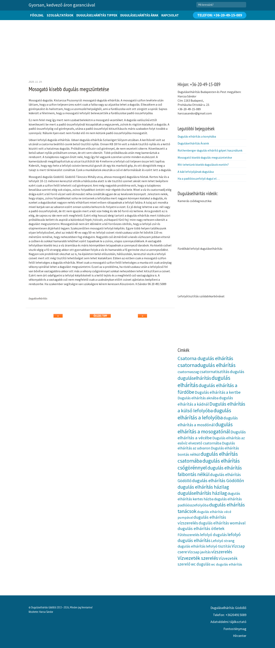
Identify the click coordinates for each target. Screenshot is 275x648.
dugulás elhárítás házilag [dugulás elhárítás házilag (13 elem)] (203, 487)
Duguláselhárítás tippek (96, 15)
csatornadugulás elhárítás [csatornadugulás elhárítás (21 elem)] (206, 365)
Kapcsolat (170, 15)
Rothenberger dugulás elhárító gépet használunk (210, 150)
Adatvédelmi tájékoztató (228, 621)
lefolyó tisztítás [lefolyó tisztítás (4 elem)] (218, 546)
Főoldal (37, 15)
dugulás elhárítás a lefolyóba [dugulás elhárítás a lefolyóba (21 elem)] (204, 414)
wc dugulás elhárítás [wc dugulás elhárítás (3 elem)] (226, 564)
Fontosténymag (234, 629)
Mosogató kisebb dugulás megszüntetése (205, 157)
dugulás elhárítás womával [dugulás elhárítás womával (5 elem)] (222, 523)
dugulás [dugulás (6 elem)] (237, 371)
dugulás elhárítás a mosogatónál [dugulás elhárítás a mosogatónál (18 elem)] (205, 428)
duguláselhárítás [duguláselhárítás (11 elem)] (194, 378)
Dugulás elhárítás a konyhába (197, 136)
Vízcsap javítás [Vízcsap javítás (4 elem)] (199, 551)
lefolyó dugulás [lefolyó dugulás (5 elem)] (213, 534)
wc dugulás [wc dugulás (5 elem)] (200, 564)
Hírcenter (239, 635)
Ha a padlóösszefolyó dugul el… (199, 178)
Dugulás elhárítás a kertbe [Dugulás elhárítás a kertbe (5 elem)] (218, 392)
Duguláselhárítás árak (139, 15)
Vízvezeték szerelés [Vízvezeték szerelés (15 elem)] (198, 558)
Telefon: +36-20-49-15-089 (219, 15)
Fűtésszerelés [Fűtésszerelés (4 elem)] (188, 534)
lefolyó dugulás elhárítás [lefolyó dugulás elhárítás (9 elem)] (209, 537)
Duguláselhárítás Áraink (193, 143)
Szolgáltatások (60, 15)
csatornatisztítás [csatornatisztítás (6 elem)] (214, 371)
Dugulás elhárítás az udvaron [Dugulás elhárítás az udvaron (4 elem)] (206, 445)
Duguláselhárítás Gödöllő (228, 608)
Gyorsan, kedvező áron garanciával (62, 5)
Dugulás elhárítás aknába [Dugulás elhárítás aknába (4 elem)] (198, 397)
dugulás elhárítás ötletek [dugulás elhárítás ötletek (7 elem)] (201, 528)
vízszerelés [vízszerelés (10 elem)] (221, 552)
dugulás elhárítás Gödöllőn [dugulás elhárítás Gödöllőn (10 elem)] (218, 480)
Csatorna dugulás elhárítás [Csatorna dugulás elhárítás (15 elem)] (205, 358)
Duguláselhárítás (38, 298)
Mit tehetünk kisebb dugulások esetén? (203, 164)
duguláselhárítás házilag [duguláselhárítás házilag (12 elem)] (202, 493)
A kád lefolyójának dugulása (196, 172)
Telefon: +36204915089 (229, 615)
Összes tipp (100, 316)
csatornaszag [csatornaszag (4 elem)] (188, 371)
